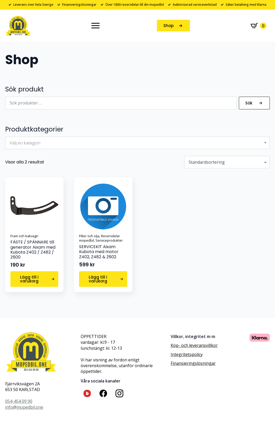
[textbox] (135, 143)
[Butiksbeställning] (227, 162)
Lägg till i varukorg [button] (29, 279)
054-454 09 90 (18, 401)
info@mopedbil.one (24, 407)
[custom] (87, 393)
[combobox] (137, 143)
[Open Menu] (95, 26)
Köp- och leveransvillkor (194, 345)
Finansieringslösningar (193, 363)
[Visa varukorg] (258, 26)
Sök (248, 103)
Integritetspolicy (187, 354)
